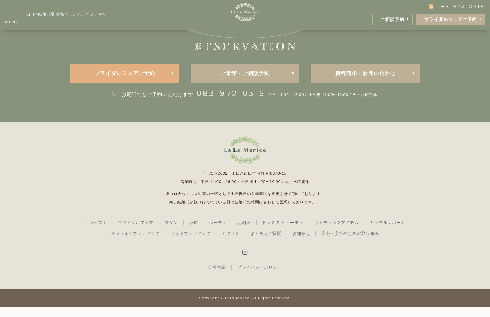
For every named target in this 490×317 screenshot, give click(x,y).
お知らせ (301, 243)
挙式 (193, 233)
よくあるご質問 (266, 243)
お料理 (244, 233)
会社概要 (217, 277)
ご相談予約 (392, 19)
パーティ (218, 233)
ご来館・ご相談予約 (244, 84)
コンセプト (96, 233)
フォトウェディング (190, 243)
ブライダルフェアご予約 (450, 19)
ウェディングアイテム (336, 233)
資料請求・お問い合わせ (365, 84)
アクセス (230, 243)
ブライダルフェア (136, 233)
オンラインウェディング (135, 243)
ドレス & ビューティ (282, 233)
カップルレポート (387, 233)
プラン (171, 233)
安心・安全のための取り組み (350, 243)
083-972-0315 (457, 6)
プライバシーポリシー (259, 277)
